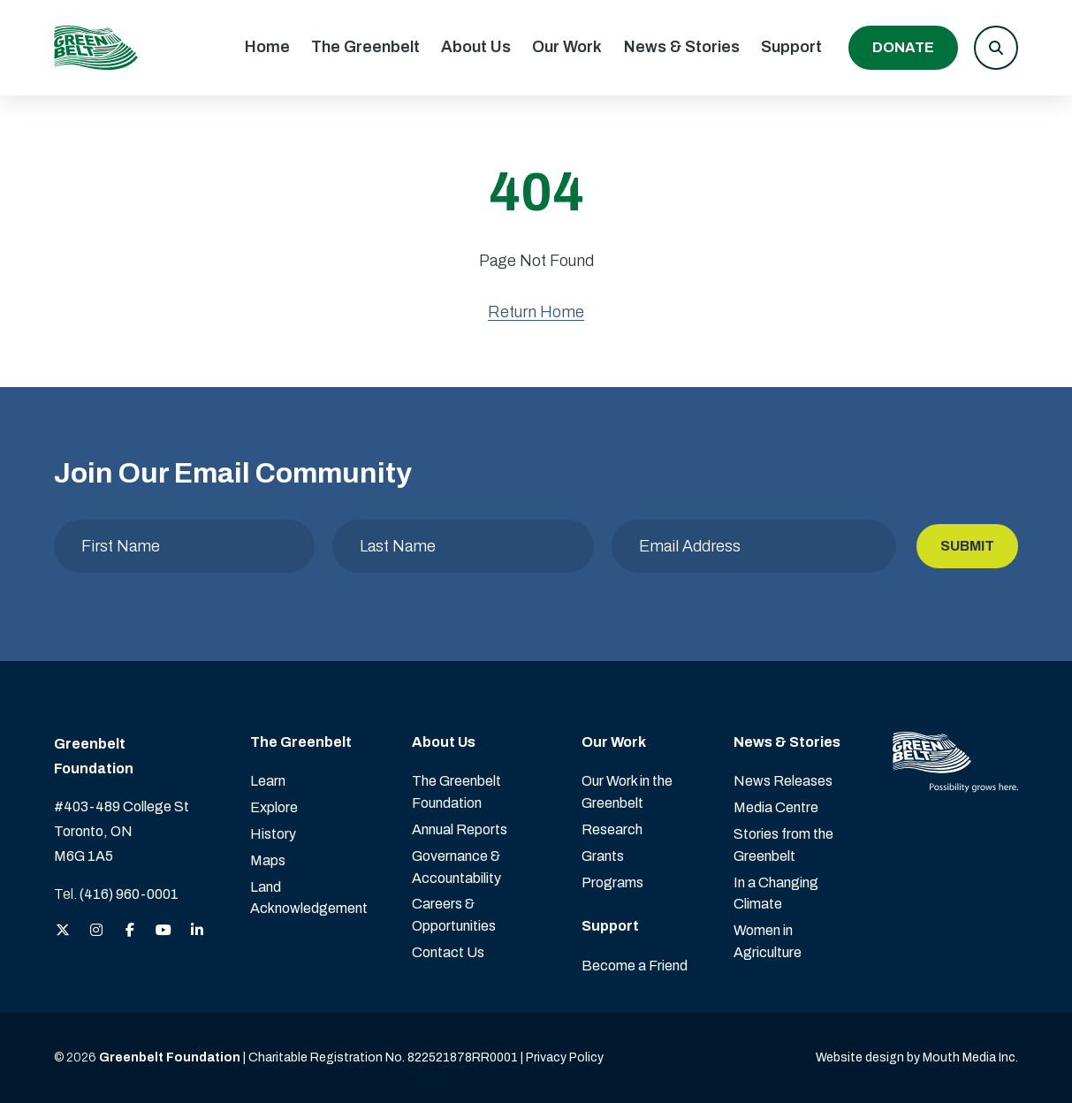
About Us (476, 47)
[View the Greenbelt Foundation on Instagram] (96, 931)
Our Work (567, 47)
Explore (274, 807)
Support (791, 47)
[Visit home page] (96, 48)
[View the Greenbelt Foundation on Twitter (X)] (63, 931)
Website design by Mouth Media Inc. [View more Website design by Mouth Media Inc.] (917, 1057)
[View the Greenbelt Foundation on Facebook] (130, 931)
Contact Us (448, 952)
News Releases (783, 780)
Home (267, 47)
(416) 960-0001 (129, 893)
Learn (267, 780)
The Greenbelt (365, 47)
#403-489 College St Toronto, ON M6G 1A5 (121, 831)
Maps (267, 860)
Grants (603, 855)
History (273, 833)
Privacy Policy (565, 1057)
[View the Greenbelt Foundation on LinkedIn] (197, 931)
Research (612, 829)
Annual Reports (459, 829)
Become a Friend (635, 965)
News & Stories (682, 47)
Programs (612, 882)
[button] (996, 48)
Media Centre (776, 807)
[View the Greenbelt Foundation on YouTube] (163, 931)
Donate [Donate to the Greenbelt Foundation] (903, 47)
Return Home (536, 312)
